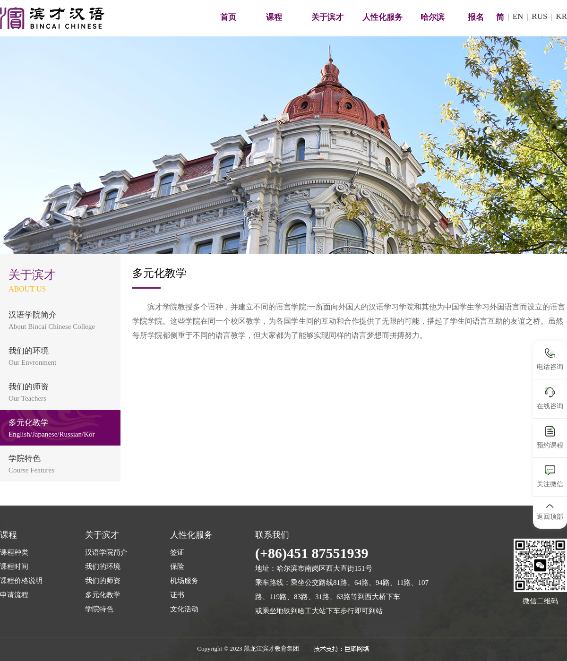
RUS (539, 16)
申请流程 (14, 595)
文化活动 (184, 609)
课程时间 (14, 566)
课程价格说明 (21, 580)
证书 (177, 595)
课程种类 (14, 552)
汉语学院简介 (106, 552)
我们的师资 (102, 580)
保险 (177, 566)
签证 (177, 552)
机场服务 (184, 580)
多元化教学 (102, 595)
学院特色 (99, 609)
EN (518, 16)
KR (561, 16)
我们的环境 (102, 566)
